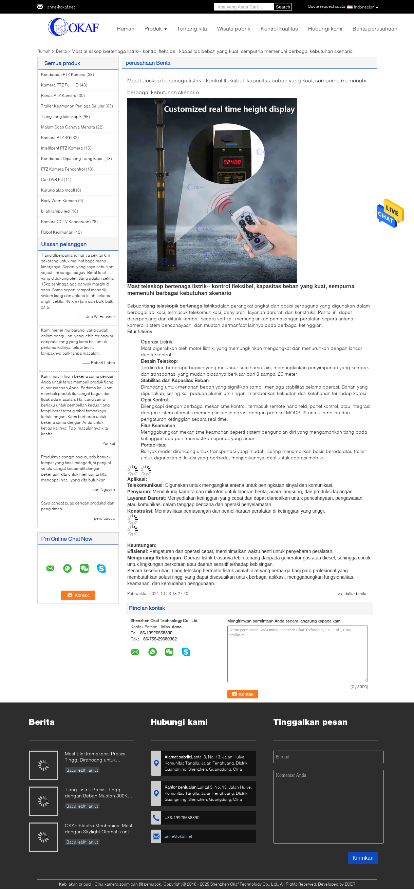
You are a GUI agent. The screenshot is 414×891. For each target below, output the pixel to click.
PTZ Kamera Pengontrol (63, 169)
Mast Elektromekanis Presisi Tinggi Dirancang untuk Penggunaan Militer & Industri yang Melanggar (97, 757)
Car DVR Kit (52, 179)
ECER (350, 884)
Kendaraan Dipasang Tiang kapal (72, 158)
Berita (61, 51)
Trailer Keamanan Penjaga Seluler (73, 105)
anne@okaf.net (61, 6)
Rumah (125, 28)
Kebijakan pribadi (75, 884)
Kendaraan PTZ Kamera (63, 74)
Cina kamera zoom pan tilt (119, 884)
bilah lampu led (55, 211)
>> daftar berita (352, 593)
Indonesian (366, 7)
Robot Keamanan (57, 232)
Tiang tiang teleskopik (61, 116)
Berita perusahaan (375, 28)
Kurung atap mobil (58, 190)
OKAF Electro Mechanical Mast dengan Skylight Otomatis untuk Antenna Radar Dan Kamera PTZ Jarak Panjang (99, 829)
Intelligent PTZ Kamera (62, 148)
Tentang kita (192, 28)
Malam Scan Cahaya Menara (68, 127)
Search (283, 6)
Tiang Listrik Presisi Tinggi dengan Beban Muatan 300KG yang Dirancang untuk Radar (98, 793)
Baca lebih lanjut (82, 770)
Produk (153, 28)
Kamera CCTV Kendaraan (65, 221)
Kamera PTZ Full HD (60, 84)
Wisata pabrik (233, 28)
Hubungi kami (325, 28)
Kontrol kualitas (279, 28)
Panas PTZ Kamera (58, 95)
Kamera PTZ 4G (55, 137)
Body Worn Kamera (59, 200)
